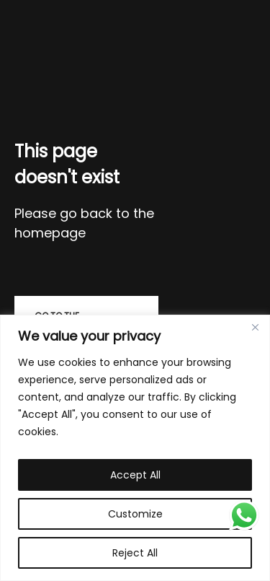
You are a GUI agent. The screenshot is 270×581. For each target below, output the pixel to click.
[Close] (255, 327)
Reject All (135, 553)
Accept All (135, 475)
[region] (135, 448)
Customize (135, 514)
